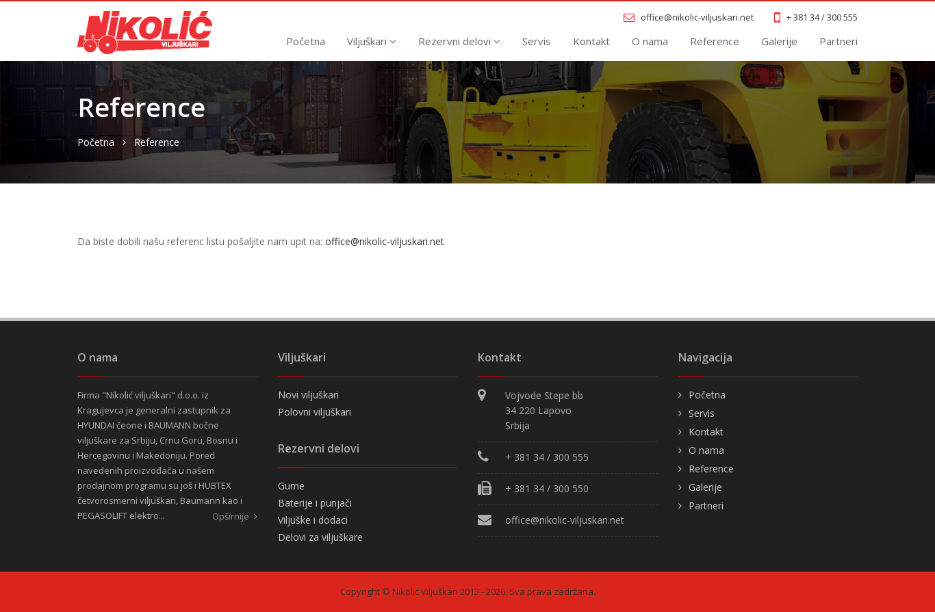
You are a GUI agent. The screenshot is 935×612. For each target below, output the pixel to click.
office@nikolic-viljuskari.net (384, 241)
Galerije (779, 41)
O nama (650, 41)
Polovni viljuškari (314, 411)
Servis (536, 41)
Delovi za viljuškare (320, 537)
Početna (305, 41)
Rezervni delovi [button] (459, 41)
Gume (291, 485)
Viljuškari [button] (371, 41)
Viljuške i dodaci (313, 519)
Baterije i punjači (315, 502)
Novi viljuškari (308, 394)
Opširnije (234, 516)
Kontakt (591, 41)
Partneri (838, 41)
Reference (714, 41)
